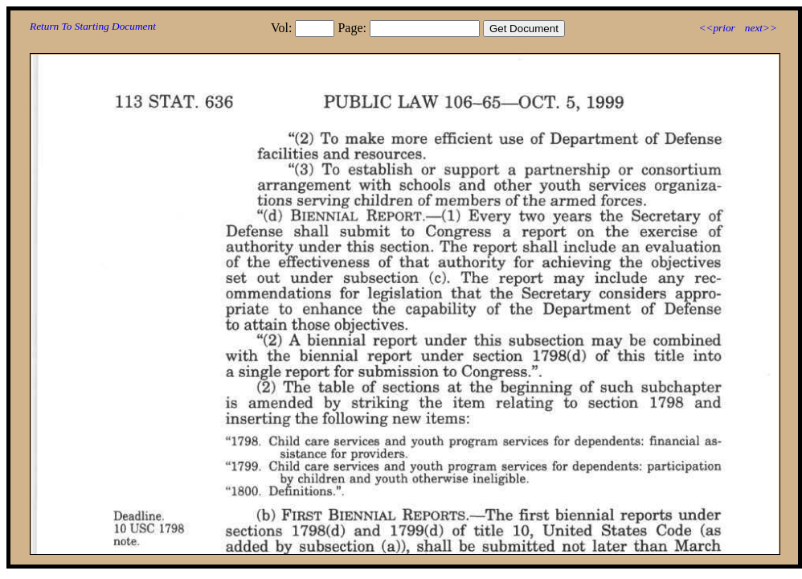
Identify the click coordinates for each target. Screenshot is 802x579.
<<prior (716, 28)
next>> (761, 28)
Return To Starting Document (93, 26)
